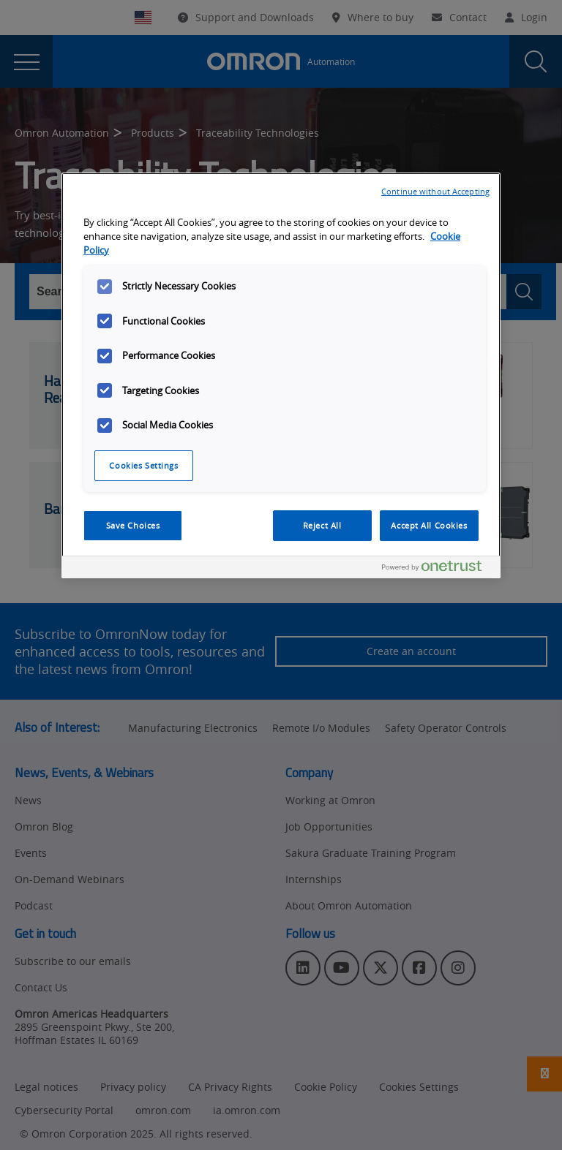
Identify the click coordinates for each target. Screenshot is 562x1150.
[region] (281, 375)
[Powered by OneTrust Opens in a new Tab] (437, 569)
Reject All (322, 525)
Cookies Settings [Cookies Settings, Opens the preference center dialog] (143, 465)
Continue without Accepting (435, 191)
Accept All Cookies (429, 525)
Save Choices (133, 525)
